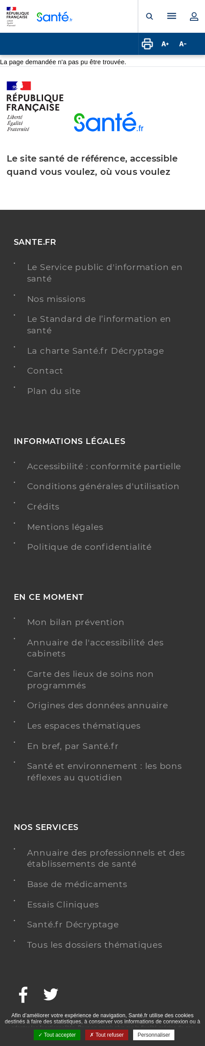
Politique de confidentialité (89, 547)
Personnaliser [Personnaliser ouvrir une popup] (154, 1035)
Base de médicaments (77, 884)
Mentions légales (65, 527)
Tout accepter (57, 1035)
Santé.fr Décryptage (73, 924)
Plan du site (54, 391)
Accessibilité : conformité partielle (104, 466)
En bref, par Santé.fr (73, 746)
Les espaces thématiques (84, 726)
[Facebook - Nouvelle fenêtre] (23, 996)
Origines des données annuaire (97, 705)
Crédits (43, 507)
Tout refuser (106, 1035)
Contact (45, 371)
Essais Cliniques (63, 904)
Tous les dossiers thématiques (94, 945)
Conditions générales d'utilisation (103, 486)
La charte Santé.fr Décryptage (95, 351)
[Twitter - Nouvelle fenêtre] (51, 995)
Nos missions (56, 299)
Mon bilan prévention (76, 622)
